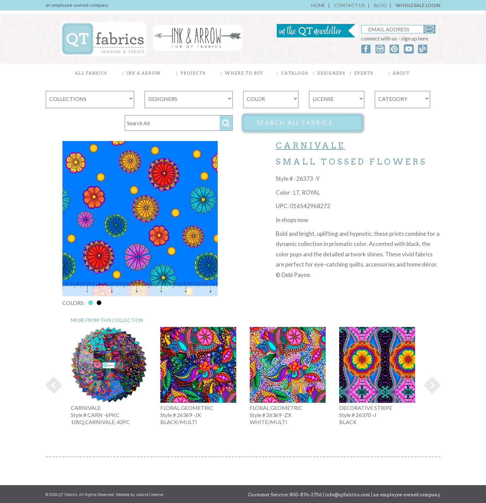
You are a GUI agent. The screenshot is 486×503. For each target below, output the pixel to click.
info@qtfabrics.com (347, 494)
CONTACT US (349, 5)
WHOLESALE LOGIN (418, 5)
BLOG (380, 5)
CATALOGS (294, 73)
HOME (318, 5)
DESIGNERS (331, 73)
